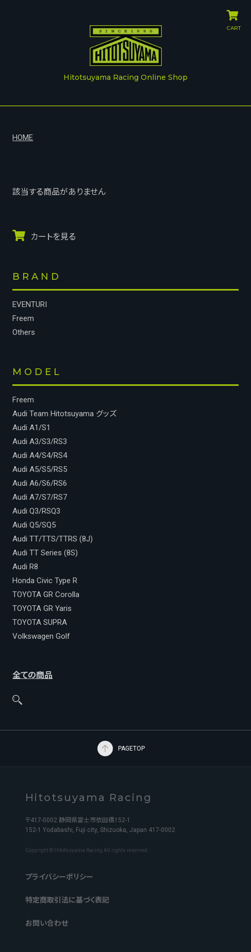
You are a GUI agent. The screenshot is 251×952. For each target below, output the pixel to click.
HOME (22, 137)
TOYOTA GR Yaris (42, 609)
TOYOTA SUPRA (39, 622)
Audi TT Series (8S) (45, 553)
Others (23, 332)
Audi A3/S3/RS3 (39, 442)
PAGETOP (105, 748)
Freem (23, 318)
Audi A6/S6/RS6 (39, 483)
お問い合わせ (46, 923)
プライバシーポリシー (59, 876)
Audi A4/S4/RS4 (39, 456)
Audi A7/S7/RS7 (39, 497)
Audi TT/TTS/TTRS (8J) (52, 539)
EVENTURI (29, 305)
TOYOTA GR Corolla (45, 595)
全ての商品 (32, 675)
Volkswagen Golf (41, 636)
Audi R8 (25, 567)
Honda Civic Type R (44, 581)
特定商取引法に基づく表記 (67, 900)
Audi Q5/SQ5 (34, 525)
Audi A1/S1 (31, 428)
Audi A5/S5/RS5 (39, 469)
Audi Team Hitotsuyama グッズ (64, 414)
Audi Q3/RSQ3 (36, 511)
